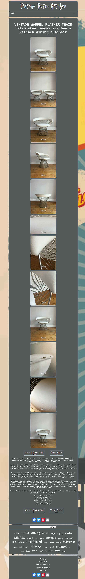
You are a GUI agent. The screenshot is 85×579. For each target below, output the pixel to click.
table (45, 533)
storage (51, 537)
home (28, 551)
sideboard (23, 547)
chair (36, 538)
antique (46, 542)
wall (45, 547)
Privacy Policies (43, 565)
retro (25, 533)
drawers (71, 547)
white (16, 533)
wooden (22, 542)
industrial (69, 541)
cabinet (61, 546)
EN (41, 571)
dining (35, 533)
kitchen (19, 537)
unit (14, 541)
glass (23, 551)
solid (52, 542)
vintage (36, 546)
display (60, 533)
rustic (41, 551)
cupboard (35, 541)
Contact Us (43, 562)
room (63, 551)
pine (15, 547)
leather (60, 538)
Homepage (43, 559)
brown (34, 551)
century (68, 538)
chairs (68, 533)
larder (42, 538)
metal (30, 538)
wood (51, 547)
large (53, 534)
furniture (49, 551)
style (57, 550)
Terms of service (43, 568)
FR (45, 571)
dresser (58, 543)
